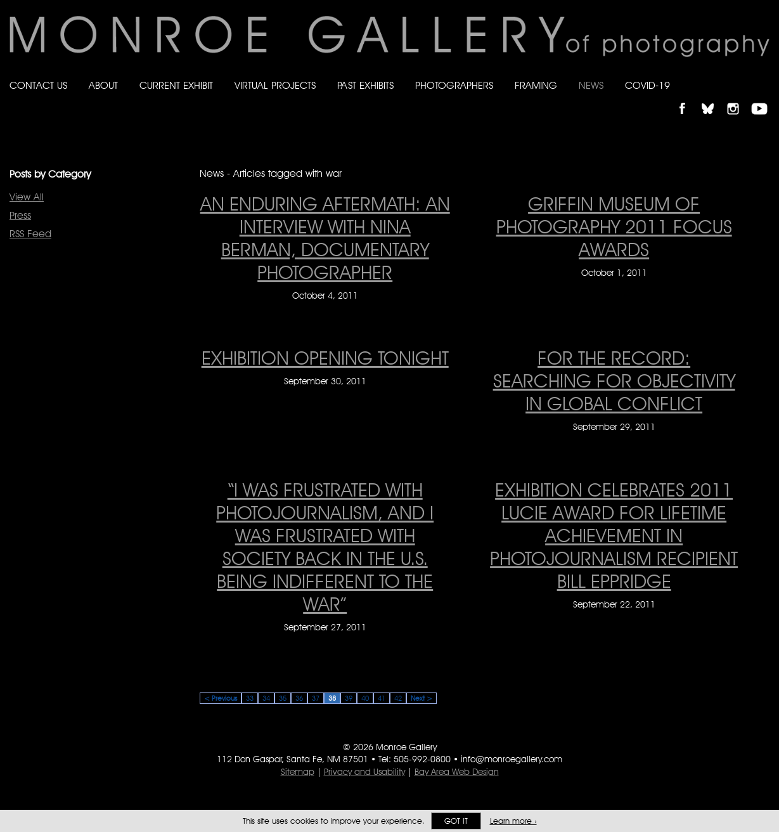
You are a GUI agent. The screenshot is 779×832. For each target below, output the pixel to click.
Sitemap (297, 772)
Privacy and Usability (364, 772)
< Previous (220, 698)
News (591, 85)
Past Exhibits (365, 85)
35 (282, 698)
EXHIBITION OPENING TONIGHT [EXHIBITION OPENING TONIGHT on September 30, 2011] (325, 357)
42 (398, 698)
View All (27, 197)
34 (266, 698)
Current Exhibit (176, 85)
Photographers (454, 85)
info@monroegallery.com (511, 759)
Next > (421, 698)
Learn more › (513, 821)
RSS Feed (30, 234)
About (103, 85)
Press (20, 215)
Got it (456, 821)
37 (315, 698)
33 (250, 698)
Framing (536, 85)
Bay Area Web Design (457, 772)
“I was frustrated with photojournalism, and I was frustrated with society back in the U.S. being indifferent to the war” (325, 546)
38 (332, 698)
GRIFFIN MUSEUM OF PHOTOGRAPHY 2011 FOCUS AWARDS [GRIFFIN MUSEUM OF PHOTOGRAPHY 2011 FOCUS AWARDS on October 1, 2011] (614, 226)
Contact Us (38, 85)
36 (299, 698)
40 (365, 698)
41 (381, 698)
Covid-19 (647, 85)
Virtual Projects (275, 85)
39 (348, 698)
